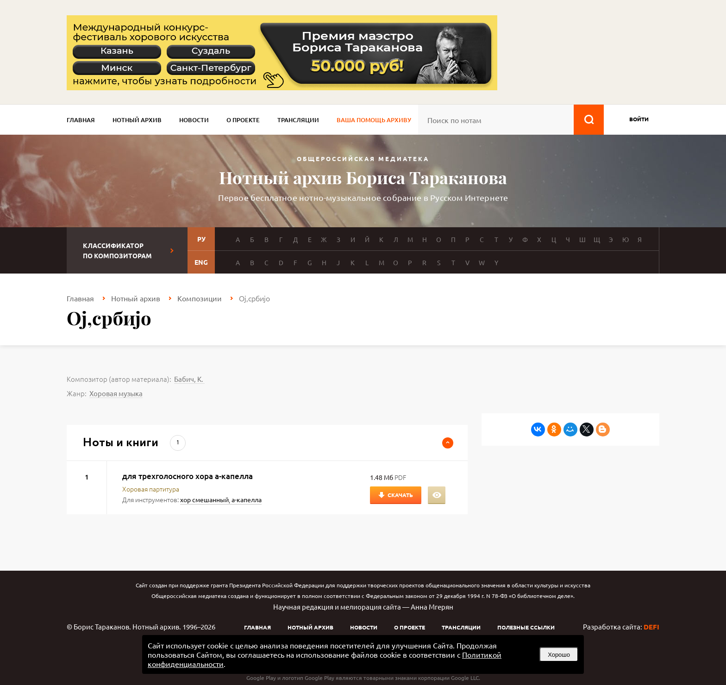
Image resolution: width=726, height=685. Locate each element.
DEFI (651, 626)
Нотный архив (137, 120)
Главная (81, 120)
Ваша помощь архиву (374, 120)
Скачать (400, 494)
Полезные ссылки (526, 627)
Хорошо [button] (559, 654)
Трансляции (298, 120)
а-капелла (247, 499)
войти (639, 119)
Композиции (199, 298)
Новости (194, 120)
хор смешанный (204, 499)
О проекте (243, 120)
